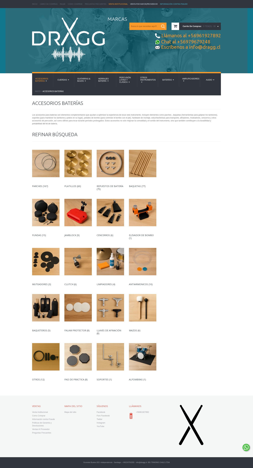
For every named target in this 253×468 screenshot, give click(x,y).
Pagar (62, 4)
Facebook (101, 412)
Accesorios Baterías (53, 91)
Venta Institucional (118, 4)
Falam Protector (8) (77, 330)
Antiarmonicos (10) (141, 284)
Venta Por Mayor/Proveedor (144, 4)
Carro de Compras (48, 4)
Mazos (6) (134, 330)
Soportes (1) (104, 379)
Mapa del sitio (70, 412)
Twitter (99, 419)
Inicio (34, 4)
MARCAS (117, 19)
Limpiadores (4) (106, 284)
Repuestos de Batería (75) (110, 188)
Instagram (101, 423)
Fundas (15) (39, 235)
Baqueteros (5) (41, 330)
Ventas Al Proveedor (41, 429)
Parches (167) (40, 186)
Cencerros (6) (105, 235)
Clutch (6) (70, 284)
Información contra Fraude (43, 419)
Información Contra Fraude (173, 4)
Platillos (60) (72, 186)
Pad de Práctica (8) (76, 379)
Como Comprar (75, 4)
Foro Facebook (103, 416)
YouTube (100, 426)
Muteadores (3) (41, 284)
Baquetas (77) (137, 186)
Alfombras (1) (137, 379)
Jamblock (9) (72, 235)
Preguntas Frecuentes (95, 4)
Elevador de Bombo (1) (141, 237)
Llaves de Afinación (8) (109, 332)
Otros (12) (38, 379)
